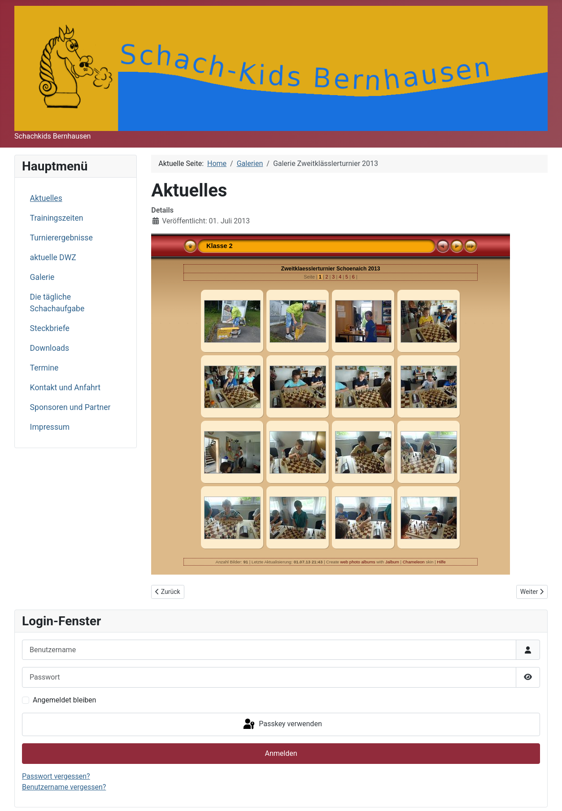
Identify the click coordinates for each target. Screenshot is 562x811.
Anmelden (281, 753)
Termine (44, 367)
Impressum (50, 427)
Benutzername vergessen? (64, 787)
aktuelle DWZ (53, 257)
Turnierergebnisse (61, 237)
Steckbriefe (50, 328)
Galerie (42, 277)
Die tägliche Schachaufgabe (57, 302)
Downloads (49, 348)
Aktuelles (46, 198)
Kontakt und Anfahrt (65, 387)
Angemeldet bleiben (64, 700)
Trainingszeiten (56, 218)
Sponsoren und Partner (70, 407)
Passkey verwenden (282, 724)
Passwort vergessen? (56, 776)
